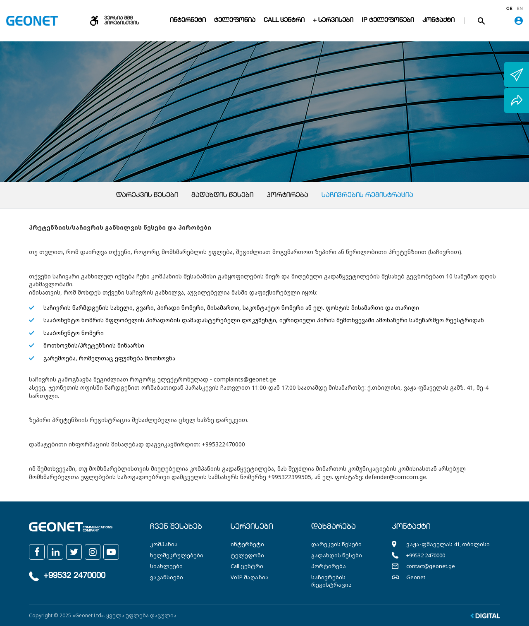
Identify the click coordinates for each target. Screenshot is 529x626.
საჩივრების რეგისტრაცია (367, 195)
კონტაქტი (438, 20)
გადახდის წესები (222, 195)
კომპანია (164, 544)
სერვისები (252, 527)
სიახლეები (166, 566)
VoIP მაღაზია (250, 577)
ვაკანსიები (166, 577)
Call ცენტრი (284, 20)
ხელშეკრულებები (176, 555)
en (520, 9)
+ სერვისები (333, 20)
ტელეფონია (234, 20)
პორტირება (287, 195)
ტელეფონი (247, 555)
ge (509, 9)
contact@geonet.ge (430, 566)
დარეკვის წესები (147, 195)
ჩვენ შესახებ (176, 527)
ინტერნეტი (188, 20)
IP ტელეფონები (388, 20)
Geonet (415, 577)
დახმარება (333, 527)
